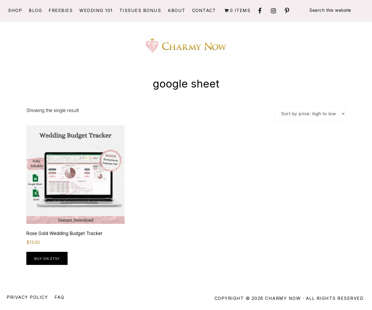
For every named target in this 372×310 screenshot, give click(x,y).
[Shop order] (310, 113)
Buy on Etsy (47, 258)
